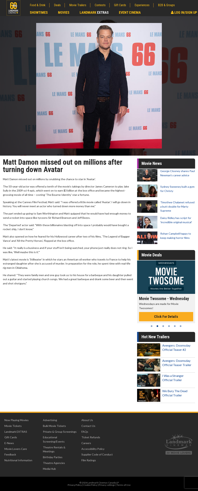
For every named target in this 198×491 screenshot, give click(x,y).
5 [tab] (175, 326)
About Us (87, 420)
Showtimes (39, 12)
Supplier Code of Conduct (97, 454)
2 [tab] (157, 326)
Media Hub (49, 468)
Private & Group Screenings (60, 431)
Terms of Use (124, 484)
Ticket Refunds (90, 437)
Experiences (142, 5)
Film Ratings (88, 460)
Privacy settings (107, 484)
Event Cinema (130, 12)
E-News (9, 443)
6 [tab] (181, 326)
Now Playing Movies (16, 420)
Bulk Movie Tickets (54, 425)
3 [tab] (163, 326)
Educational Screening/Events (54, 439)
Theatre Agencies (54, 463)
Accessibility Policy (92, 448)
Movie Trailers (77, 5)
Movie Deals (152, 255)
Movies (63, 12)
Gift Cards (120, 5)
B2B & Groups (166, 5)
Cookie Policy (90, 484)
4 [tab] (169, 326)
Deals (57, 5)
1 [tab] (152, 326)
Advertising (50, 420)
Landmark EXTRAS (15, 431)
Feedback (10, 454)
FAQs (84, 431)
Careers (86, 443)
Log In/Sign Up (184, 12)
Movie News (152, 163)
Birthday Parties (52, 457)
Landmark (94, 12)
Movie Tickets (13, 425)
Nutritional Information (18, 460)
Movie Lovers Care (15, 448)
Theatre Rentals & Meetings (54, 449)
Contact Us (88, 425)
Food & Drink (37, 5)
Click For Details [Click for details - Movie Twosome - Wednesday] (166, 317)
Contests (100, 5)
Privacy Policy (75, 484)
